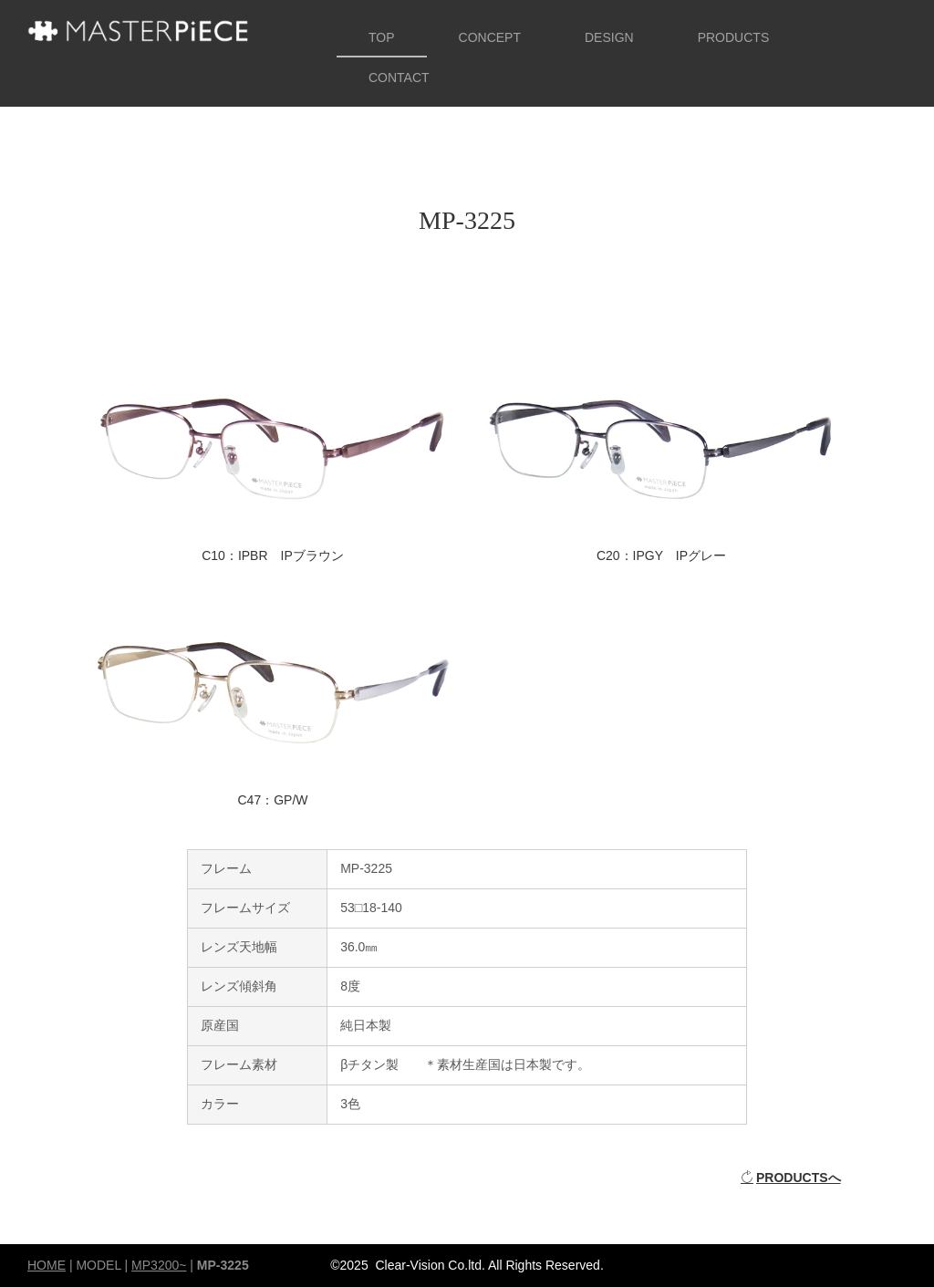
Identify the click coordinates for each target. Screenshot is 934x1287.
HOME (46, 1265)
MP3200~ (158, 1265)
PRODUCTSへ (791, 1177)
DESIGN (609, 37)
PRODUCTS (734, 37)
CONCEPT (490, 37)
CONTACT (399, 77)
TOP (381, 37)
